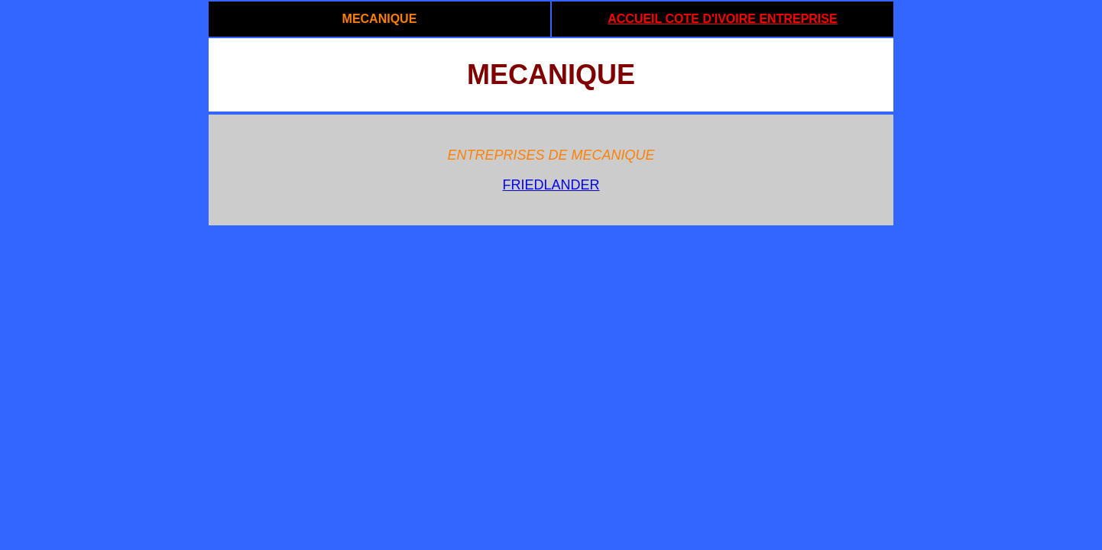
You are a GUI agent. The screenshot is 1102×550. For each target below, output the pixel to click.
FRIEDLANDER (550, 184)
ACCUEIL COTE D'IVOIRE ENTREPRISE (722, 18)
